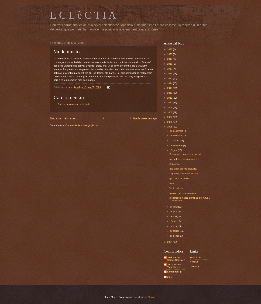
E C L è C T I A (83, 15)
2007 (170, 117)
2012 (170, 93)
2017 (170, 68)
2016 (170, 73)
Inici (103, 118)
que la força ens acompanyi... (184, 159)
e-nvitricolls (195, 257)
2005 (170, 126)
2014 (170, 83)
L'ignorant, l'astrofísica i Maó (183, 173)
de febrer (175, 231)
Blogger (152, 297)
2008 (170, 112)
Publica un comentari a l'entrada (74, 104)
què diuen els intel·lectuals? (183, 168)
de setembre (176, 145)
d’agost (174, 150)
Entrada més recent (63, 118)
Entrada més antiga (143, 118)
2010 (170, 102)
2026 (170, 49)
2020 (170, 54)
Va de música (176, 188)
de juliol (174, 206)
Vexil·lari (194, 261)
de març (174, 226)
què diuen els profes (179, 178)
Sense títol (174, 164)
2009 (170, 107)
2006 (170, 122)
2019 (170, 59)
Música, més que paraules (182, 193)
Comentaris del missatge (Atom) (81, 125)
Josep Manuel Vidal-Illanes (174, 265)
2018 (170, 64)
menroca (194, 266)
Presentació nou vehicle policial (185, 154)
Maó (171, 183)
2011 (170, 97)
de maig (174, 216)
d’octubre (175, 140)
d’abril (173, 221)
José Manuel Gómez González (176, 258)
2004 (170, 242)
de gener (174, 235)
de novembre (177, 135)
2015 (170, 78)
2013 (170, 88)
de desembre (177, 131)
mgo (169, 277)
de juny (174, 211)
